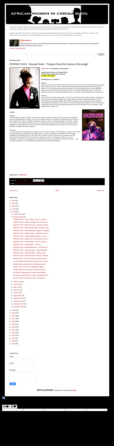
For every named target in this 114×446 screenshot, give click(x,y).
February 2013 (18, 217)
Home (57, 190)
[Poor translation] (13, 407)
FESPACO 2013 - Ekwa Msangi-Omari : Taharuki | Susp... (31, 228)
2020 (13, 327)
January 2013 (18, 214)
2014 (13, 310)
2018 (13, 321)
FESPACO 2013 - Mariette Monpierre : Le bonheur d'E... (31, 247)
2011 (13, 206)
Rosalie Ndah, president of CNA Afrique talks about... (30, 264)
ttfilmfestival (22, 175)
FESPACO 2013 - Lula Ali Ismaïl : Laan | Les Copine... (30, 219)
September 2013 (18, 298)
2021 (13, 330)
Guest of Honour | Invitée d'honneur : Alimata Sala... (29, 278)
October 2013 (18, 301)
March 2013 (17, 281)
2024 (13, 338)
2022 (13, 332)
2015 (13, 313)
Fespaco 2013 (45, 68)
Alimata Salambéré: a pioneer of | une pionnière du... (30, 269)
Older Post (100, 190)
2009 (13, 200)
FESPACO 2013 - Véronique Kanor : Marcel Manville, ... (30, 250)
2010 (13, 203)
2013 (13, 212)
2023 (13, 335)
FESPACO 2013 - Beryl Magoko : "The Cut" (27, 244)
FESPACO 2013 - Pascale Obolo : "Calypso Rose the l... (31, 233)
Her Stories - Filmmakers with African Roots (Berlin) (29, 272)
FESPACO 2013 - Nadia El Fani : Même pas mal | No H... (31, 239)
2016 (13, 316)
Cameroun (25, 183)
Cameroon (18, 183)
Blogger (74, 390)
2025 (13, 341)
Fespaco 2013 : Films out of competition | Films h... (29, 267)
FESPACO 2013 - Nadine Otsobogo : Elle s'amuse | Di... (31, 222)
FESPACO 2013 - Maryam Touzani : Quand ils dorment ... (31, 225)
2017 (13, 318)
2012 (13, 209)
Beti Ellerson (27, 40)
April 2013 (16, 284)
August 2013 (17, 295)
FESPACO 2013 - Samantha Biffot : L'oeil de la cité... (30, 253)
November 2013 (18, 304)
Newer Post (14, 190)
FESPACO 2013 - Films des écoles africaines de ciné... (30, 258)
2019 (13, 324)
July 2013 (16, 293)
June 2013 (16, 290)
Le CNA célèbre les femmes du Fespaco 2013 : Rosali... (31, 261)
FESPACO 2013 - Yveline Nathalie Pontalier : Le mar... (30, 236)
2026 (13, 344)
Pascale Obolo (41, 183)
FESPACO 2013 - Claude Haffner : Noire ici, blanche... (30, 242)
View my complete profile (17, 48)
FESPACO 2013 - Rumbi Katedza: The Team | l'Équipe (30, 256)
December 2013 (18, 307)
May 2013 (16, 287)
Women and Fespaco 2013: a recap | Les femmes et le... (31, 275)
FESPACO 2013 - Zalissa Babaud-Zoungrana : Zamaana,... (32, 230)
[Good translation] (6, 407)
